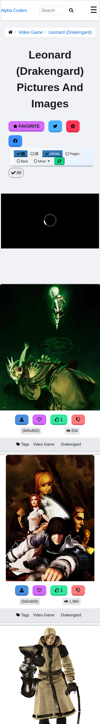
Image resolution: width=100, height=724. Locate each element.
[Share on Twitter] (55, 126)
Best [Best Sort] (22, 161)
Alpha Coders (14, 10)
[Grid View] (20, 153)
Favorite (26, 126)
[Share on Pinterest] (73, 126)
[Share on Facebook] (15, 141)
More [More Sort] (42, 161)
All (16, 172)
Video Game (30, 32)
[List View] (34, 153)
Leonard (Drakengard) (70, 32)
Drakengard (71, 444)
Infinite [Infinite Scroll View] (52, 154)
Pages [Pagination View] (72, 154)
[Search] (71, 10)
